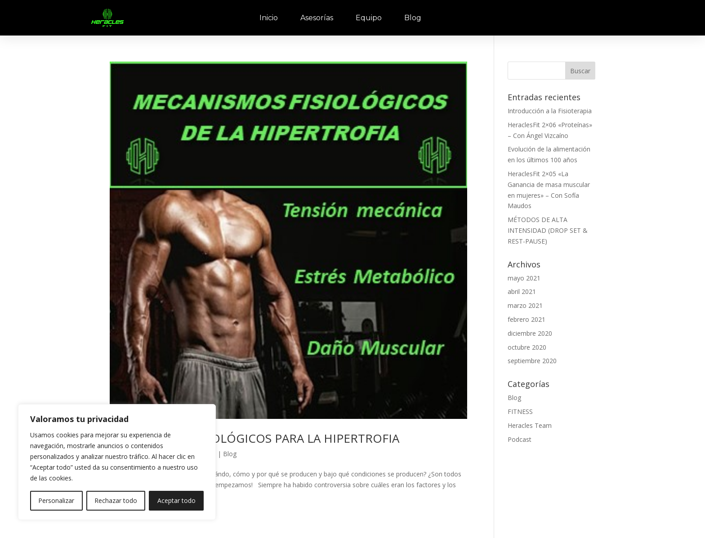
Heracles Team (530, 425)
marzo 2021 (525, 305)
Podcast (519, 439)
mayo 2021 (524, 278)
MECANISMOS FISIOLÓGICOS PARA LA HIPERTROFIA (254, 438)
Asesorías (316, 17)
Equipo (369, 17)
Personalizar (56, 500)
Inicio (268, 17)
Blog (412, 17)
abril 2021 (522, 291)
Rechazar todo (115, 500)
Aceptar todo (176, 500)
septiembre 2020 (532, 360)
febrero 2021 (526, 319)
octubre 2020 (527, 347)
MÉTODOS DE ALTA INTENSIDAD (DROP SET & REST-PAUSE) (548, 230)
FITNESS (520, 411)
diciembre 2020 (530, 333)
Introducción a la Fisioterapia (550, 111)
